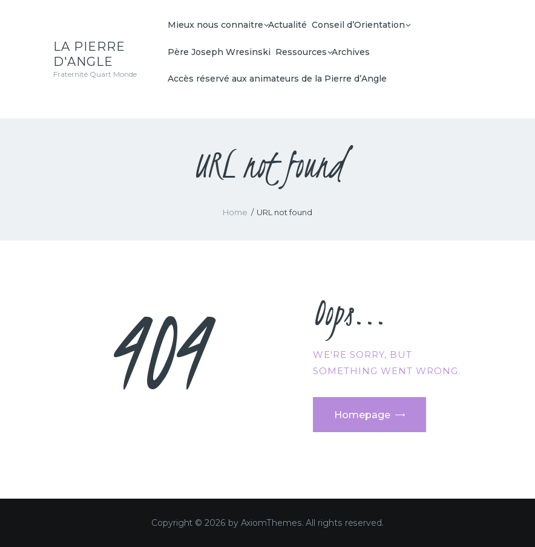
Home (235, 212)
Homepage (362, 415)
